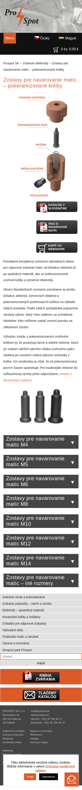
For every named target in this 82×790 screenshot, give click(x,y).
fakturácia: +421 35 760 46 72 (48, 722)
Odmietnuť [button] (48, 776)
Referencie (36, 734)
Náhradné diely (12, 630)
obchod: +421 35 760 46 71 (46, 718)
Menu (9, 38)
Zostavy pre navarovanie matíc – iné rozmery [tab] (40, 580)
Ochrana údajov (39, 742)
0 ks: (66, 48)
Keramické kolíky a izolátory (21, 617)
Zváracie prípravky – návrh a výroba (26, 603)
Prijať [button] (30, 776)
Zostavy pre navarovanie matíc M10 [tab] (40, 521)
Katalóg (34, 738)
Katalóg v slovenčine (52, 207)
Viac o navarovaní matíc (52, 227)
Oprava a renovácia (15, 643)
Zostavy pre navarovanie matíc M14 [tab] (40, 560)
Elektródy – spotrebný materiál (23, 610)
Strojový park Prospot (17, 650)
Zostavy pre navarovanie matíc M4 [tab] (40, 442)
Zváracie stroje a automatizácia (23, 597)
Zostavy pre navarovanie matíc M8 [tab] (40, 501)
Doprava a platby (12, 754)
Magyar (67, 38)
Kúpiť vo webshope (51, 248)
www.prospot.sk (40, 714)
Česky (42, 38)
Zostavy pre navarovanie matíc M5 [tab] (40, 461)
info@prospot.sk (40, 710)
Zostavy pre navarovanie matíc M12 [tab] (40, 541)
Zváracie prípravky (13, 734)
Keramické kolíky (12, 742)
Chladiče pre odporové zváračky (24, 623)
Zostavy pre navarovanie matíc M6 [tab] (40, 481)
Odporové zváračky (14, 730)
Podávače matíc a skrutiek (20, 636)
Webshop (8, 750)
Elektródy (8, 738)
